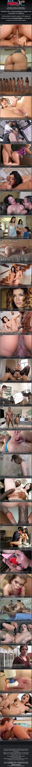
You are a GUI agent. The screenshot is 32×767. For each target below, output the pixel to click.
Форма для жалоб (16, 764)
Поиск (15, 7)
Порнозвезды (21, 7)
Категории (10, 7)
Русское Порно (17, 18)
